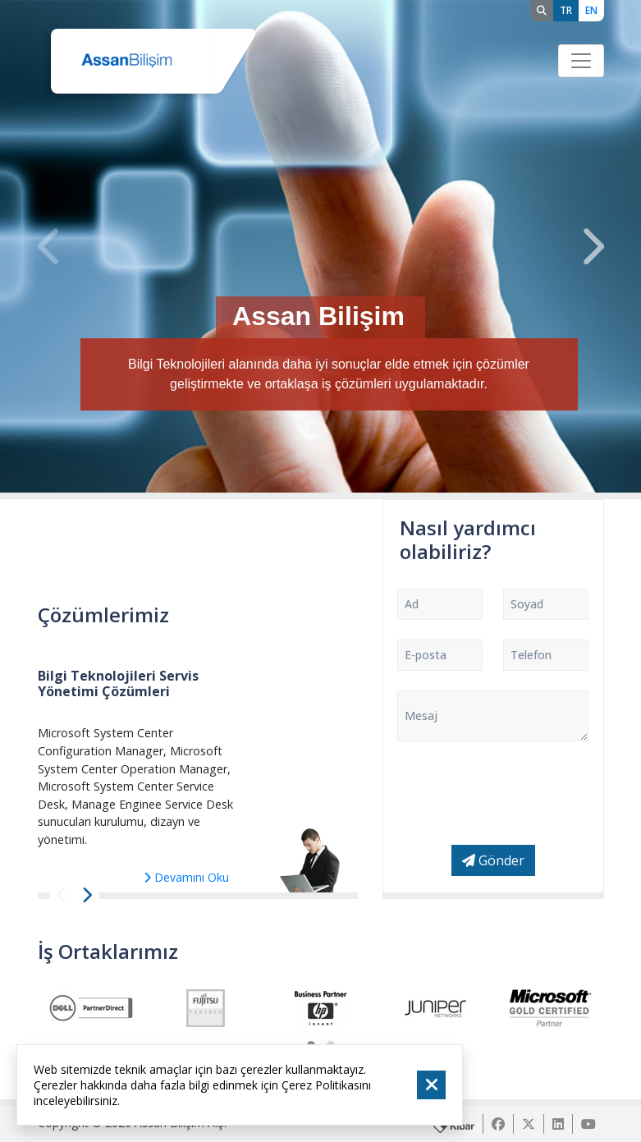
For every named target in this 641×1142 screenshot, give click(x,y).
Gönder (493, 860)
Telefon (531, 655)
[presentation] (50, 246)
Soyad (527, 604)
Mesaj (421, 715)
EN (591, 10)
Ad (412, 604)
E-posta (425, 655)
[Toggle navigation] (581, 60)
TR (566, 10)
